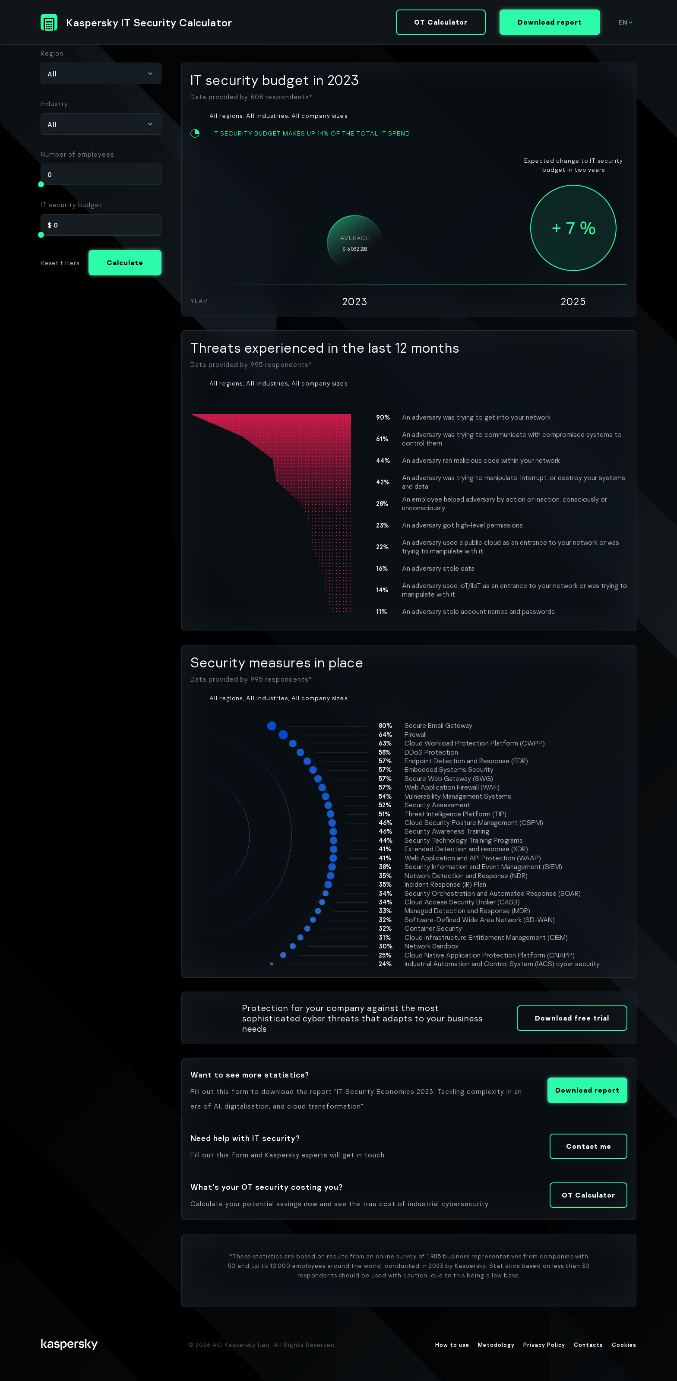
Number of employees (77, 154)
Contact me (588, 1146)
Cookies (624, 1344)
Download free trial (572, 1018)
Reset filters (60, 262)
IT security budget (72, 205)
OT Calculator (441, 22)
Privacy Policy (544, 1344)
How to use (452, 1344)
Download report (550, 22)
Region (52, 53)
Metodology (496, 1344)
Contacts (588, 1344)
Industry (54, 103)
